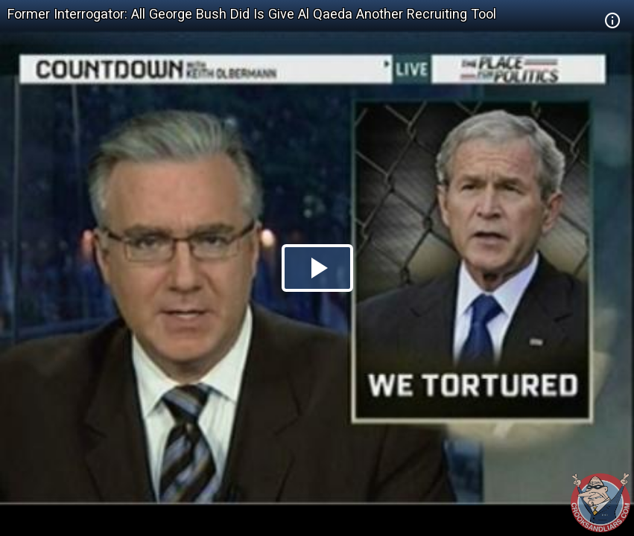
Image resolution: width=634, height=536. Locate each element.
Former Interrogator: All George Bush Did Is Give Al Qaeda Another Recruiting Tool (251, 14)
